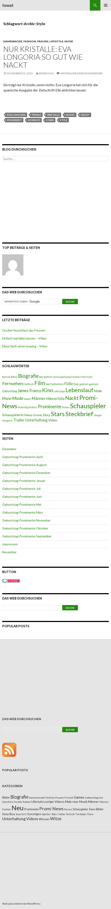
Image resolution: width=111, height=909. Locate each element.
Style (63, 120)
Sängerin (7, 420)
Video (52, 420)
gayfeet (83, 384)
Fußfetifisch (57, 384)
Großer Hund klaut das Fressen (23, 330)
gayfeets (93, 384)
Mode (68, 41)
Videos (32, 818)
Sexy (46, 415)
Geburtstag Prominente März (22, 512)
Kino (47, 390)
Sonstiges (34, 814)
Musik (83, 801)
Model (70, 114)
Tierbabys (80, 814)
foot (48, 384)
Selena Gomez (33, 415)
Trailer (19, 420)
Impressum (10, 544)
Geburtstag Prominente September (27, 536)
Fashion (29, 41)
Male (98, 391)
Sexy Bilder (96, 809)
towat (7, 5)
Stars (50, 120)
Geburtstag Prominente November (26, 520)
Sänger (98, 415)
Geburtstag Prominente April (22, 457)
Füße (68, 384)
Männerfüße (55, 398)
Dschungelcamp (62, 376)
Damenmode (12, 41)
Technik (70, 814)
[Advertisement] (55, 203)
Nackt (85, 114)
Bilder (6, 797)
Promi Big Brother (27, 407)
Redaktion (46, 73)
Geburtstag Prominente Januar (23, 480)
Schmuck (34, 120)
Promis (65, 407)
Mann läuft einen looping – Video (24, 346)
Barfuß (6, 376)
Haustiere (8, 801)
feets (89, 376)
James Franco (29, 390)
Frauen (42, 41)
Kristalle (53, 114)
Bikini (14, 376)
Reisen (68, 809)
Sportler (46, 814)
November (9, 552)
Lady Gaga (59, 391)
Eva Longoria (16, 114)
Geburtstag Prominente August (24, 465)
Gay (76, 384)
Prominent (14, 120)
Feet (83, 376)
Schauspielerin (12, 415)
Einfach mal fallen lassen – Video (24, 338)
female (36, 114)
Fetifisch (29, 384)
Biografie (28, 376)
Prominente (49, 406)
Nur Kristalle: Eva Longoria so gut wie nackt (43, 57)
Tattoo (61, 814)
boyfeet (48, 376)
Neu (17, 808)
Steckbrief (79, 413)
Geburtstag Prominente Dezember (26, 473)
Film (39, 383)
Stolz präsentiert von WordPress (21, 903)
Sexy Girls (21, 814)
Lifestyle (56, 41)
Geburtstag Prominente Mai (21, 504)
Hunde (18, 801)
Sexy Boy (8, 814)
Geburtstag (9, 391)
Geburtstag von (94, 797)
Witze (55, 818)
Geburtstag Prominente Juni (22, 496)
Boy (41, 376)
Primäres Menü (105, 5)
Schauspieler (88, 406)
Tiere (90, 814)
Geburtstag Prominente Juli (21, 488)
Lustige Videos (53, 801)
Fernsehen (12, 383)
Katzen (27, 801)
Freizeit (68, 797)
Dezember (9, 449)
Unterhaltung (36, 420)
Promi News (51, 808)
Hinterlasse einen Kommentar (81, 73)
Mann (6, 398)
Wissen (44, 819)
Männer (38, 398)
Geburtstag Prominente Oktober (25, 528)
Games (79, 797)
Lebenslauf (79, 390)
